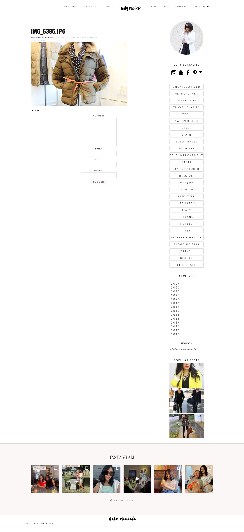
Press (166, 6)
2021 (175, 295)
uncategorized (186, 86)
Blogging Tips (186, 244)
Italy (186, 210)
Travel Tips (186, 100)
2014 (175, 322)
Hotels (186, 223)
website (98, 170)
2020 (175, 299)
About (152, 6)
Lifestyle (108, 6)
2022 (175, 291)
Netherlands (186, 93)
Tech (186, 114)
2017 (175, 310)
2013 (175, 326)
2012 (175, 330)
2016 (175, 314)
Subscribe (181, 6)
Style (187, 127)
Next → (46, 40)
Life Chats (90, 6)
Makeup (186, 182)
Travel (187, 251)
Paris (186, 162)
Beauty (186, 258)
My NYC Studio (186, 169)
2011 (175, 334)
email (98, 159)
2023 (175, 287)
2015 (175, 318)
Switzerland (186, 121)
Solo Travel (71, 6)
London (186, 189)
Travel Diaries (186, 107)
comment (98, 116)
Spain (186, 134)
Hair (187, 230)
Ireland (186, 216)
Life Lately (187, 203)
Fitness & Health (186, 237)
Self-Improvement (186, 155)
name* (98, 149)
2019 (175, 303)
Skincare (186, 148)
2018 (175, 307)
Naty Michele (131, 9)
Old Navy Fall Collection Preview (81, 37)
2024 (175, 283)
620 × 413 (57, 37)
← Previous (36, 40)
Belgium (186, 175)
